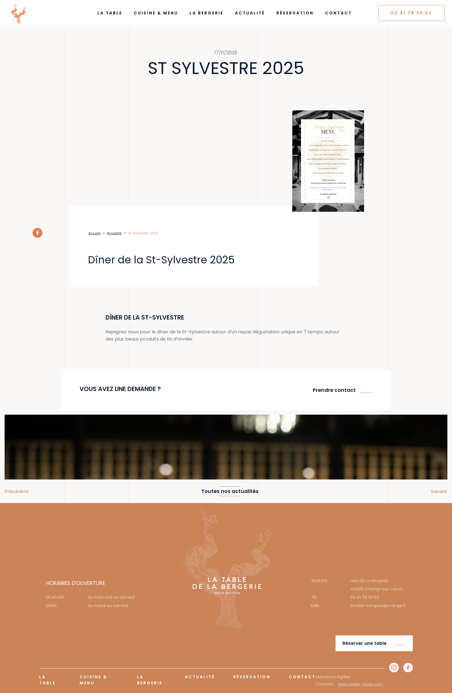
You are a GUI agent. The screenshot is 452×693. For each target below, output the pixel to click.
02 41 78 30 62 (411, 13)
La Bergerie (206, 13)
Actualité (250, 13)
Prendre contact (334, 390)
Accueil (94, 233)
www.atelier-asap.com (360, 684)
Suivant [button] (439, 491)
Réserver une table (364, 643)
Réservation (295, 13)
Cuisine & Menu (156, 13)
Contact (338, 13)
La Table (109, 13)
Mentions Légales (333, 677)
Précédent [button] (17, 491)
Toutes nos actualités (230, 491)
